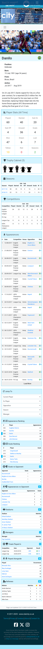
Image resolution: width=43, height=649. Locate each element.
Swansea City (32, 338)
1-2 (41, 330)
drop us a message (12, 639)
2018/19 (4, 192)
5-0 (41, 266)
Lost (35, 138)
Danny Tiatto (14, 459)
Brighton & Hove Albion (9, 476)
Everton (30, 250)
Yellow (8, 148)
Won (8, 138)
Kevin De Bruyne (7, 576)
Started (21, 118)
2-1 (41, 258)
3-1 (41, 372)
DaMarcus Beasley (15, 453)
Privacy (13, 618)
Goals (35, 128)
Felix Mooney (14, 462)
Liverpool (31, 266)
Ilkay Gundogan (6, 568)
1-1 (41, 250)
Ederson (4, 574)
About (27, 618)
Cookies (20, 618)
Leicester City (32, 346)
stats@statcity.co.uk (32, 636)
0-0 (41, 302)
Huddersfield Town (7, 482)
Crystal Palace (32, 279)
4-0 (41, 338)
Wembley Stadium (7, 519)
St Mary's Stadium (7, 527)
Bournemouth (32, 258)
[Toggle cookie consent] (37, 2)
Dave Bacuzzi (13, 436)
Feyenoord (31, 315)
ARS (29, 551)
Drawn (21, 138)
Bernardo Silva (6, 565)
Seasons (35, 148)
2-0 (41, 243)
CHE (29, 554)
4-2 (41, 307)
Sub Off (8, 128)
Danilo (11, 433)
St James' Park (6, 525)
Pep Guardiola (6, 539)
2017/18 (4, 189)
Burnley (30, 379)
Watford (30, 372)
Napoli (30, 294)
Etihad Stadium (6, 516)
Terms (6, 618)
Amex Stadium (6, 522)
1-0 (41, 286)
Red (21, 148)
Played (8, 118)
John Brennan (13, 439)
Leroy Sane (5, 571)
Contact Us (35, 618)
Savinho (11, 431)
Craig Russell (14, 451)
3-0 (38, 551)
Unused (21, 128)
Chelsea (30, 286)
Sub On (35, 118)
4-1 (41, 379)
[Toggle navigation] (5, 27)
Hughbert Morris (14, 428)
